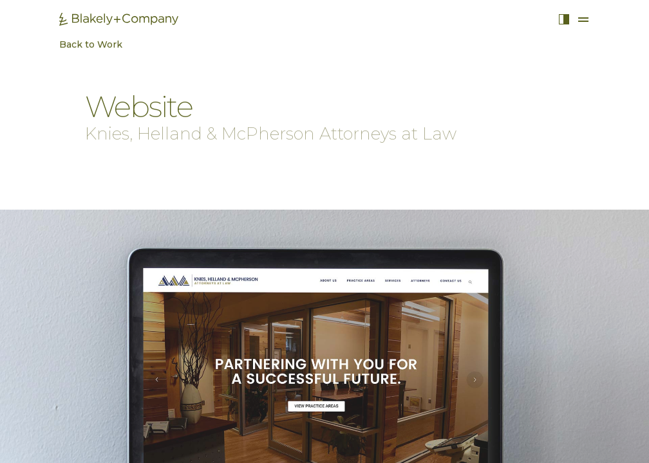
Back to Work (84, 46)
